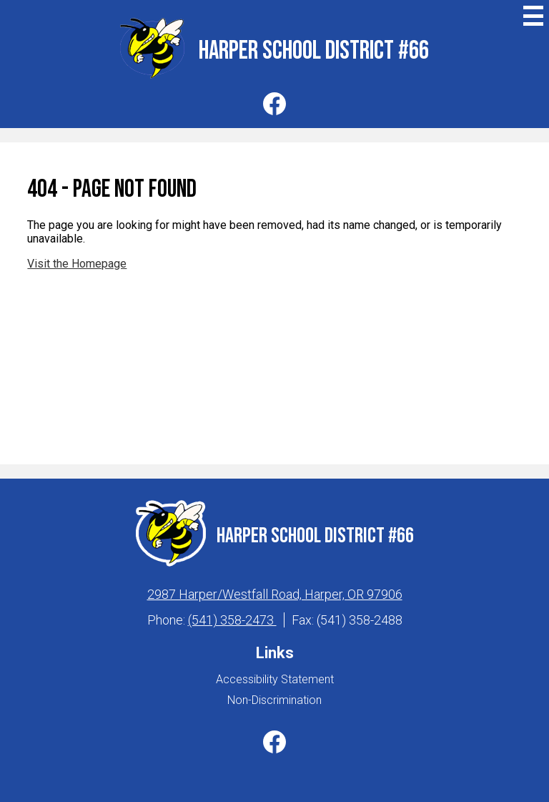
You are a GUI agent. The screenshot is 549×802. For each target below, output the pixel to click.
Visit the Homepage (77, 263)
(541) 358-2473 (232, 619)
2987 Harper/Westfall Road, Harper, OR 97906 (274, 594)
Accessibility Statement (275, 679)
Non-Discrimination (274, 700)
